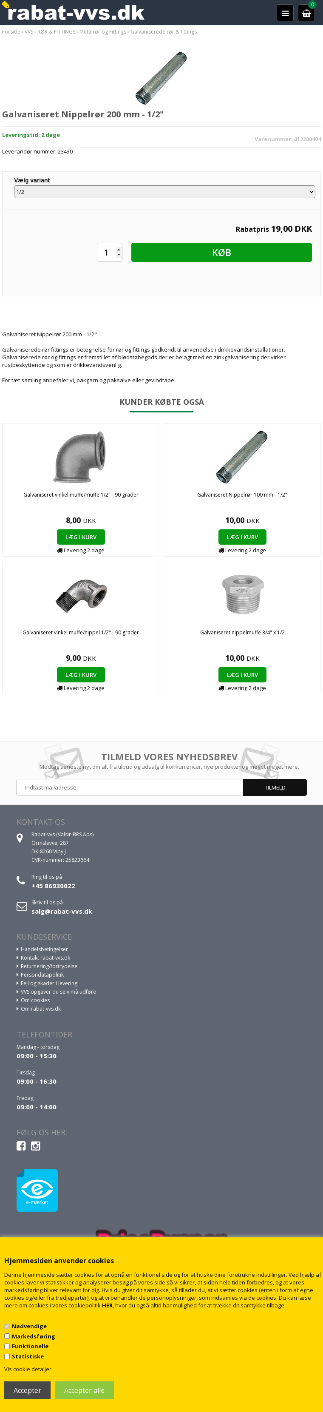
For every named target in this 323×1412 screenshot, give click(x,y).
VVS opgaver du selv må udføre (58, 991)
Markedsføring (33, 1336)
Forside (11, 31)
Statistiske (28, 1356)
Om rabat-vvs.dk (41, 1008)
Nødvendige (29, 1326)
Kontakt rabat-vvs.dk (45, 957)
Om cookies (35, 1000)
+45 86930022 (53, 885)
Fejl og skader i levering (49, 983)
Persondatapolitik (42, 974)
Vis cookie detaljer (27, 1369)
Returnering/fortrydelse (49, 966)
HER (107, 1305)
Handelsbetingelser (44, 949)
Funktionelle (30, 1346)
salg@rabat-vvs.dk (61, 911)
